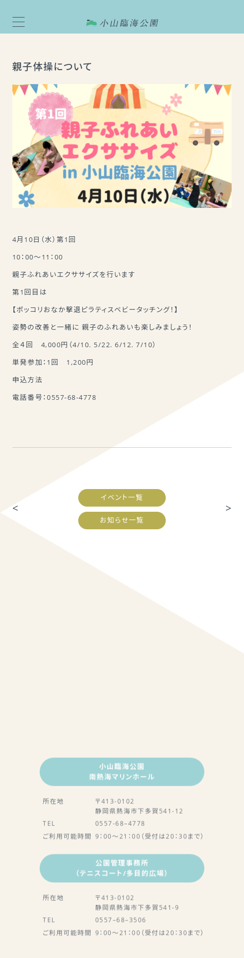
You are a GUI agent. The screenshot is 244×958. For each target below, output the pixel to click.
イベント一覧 (122, 497)
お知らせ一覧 (122, 520)
